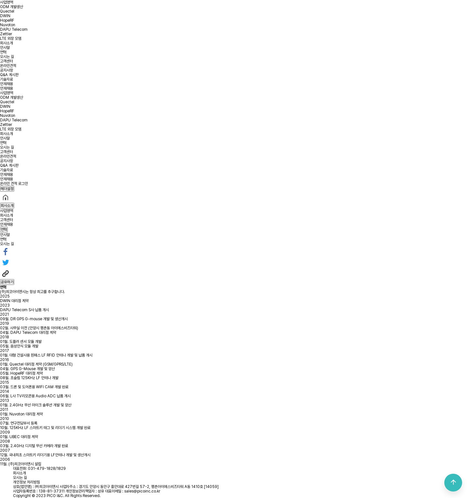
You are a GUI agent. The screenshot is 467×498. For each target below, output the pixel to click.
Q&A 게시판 (9, 75)
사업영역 (6, 2)
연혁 (3, 52)
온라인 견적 (8, 183)
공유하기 (7, 282)
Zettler (6, 34)
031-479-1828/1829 (47, 468)
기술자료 (6, 79)
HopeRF (7, 20)
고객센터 (6, 61)
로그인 (23, 183)
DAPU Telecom (14, 29)
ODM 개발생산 (11, 7)
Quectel (7, 11)
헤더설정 (7, 189)
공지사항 (6, 70)
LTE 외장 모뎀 (10, 38)
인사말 (5, 47)
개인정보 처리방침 (26, 482)
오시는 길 (7, 56)
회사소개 (6, 43)
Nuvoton (7, 25)
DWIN (5, 16)
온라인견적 (8, 65)
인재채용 (6, 84)
